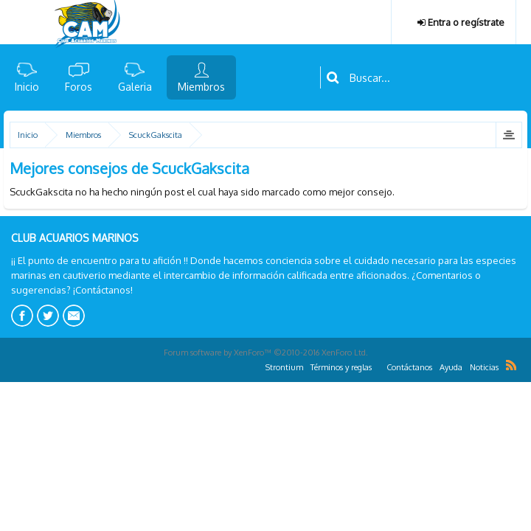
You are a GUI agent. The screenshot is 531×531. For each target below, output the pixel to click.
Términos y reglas (341, 367)
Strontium (284, 367)
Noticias (484, 367)
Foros (78, 86)
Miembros (201, 86)
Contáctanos (409, 367)
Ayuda (451, 367)
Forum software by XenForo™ (266, 352)
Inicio (27, 86)
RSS (511, 365)
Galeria (135, 86)
